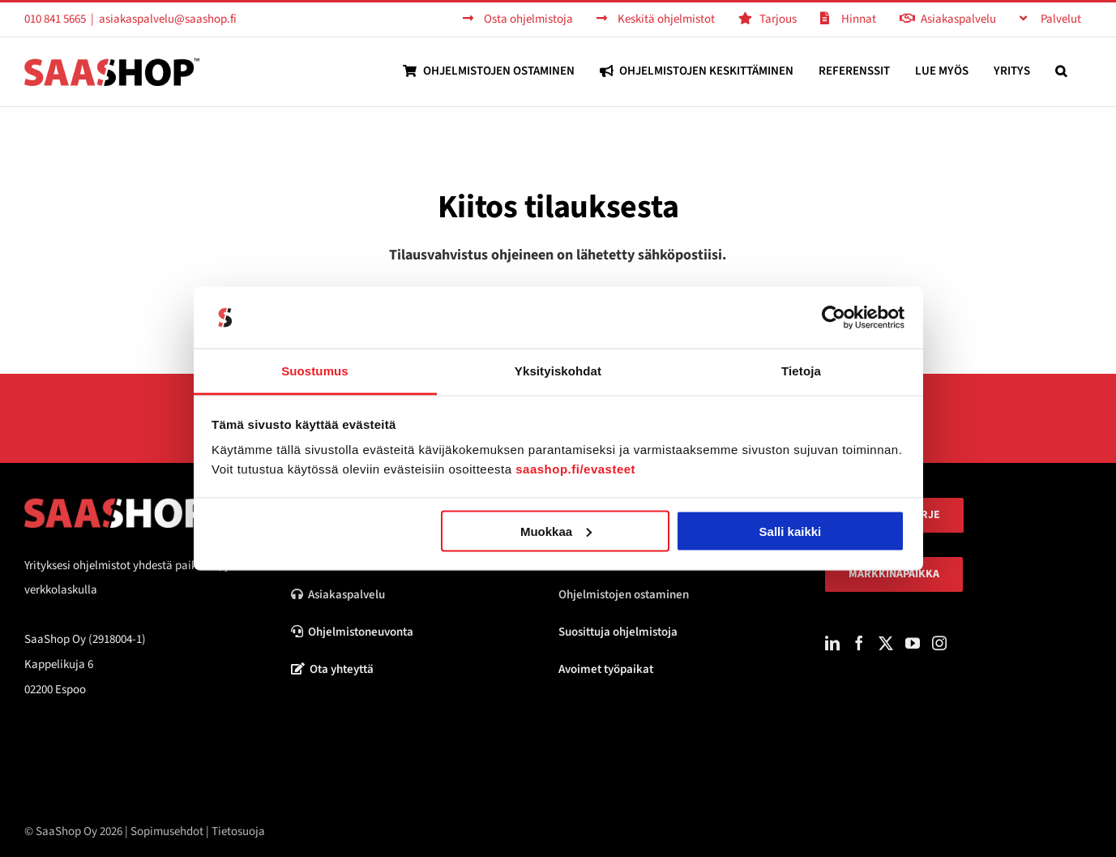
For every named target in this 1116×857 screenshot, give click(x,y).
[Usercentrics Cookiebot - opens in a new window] (833, 318)
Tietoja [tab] (801, 371)
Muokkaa (556, 531)
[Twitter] (886, 643)
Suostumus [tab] (314, 371)
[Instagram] (939, 643)
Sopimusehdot (166, 831)
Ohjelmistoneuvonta (352, 632)
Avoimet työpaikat (605, 669)
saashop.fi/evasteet (575, 469)
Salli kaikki (790, 531)
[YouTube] (912, 643)
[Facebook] (859, 643)
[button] (1061, 71)
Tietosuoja (238, 831)
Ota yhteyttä (332, 669)
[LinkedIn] (832, 643)
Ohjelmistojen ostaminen (623, 594)
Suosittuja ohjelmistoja (618, 632)
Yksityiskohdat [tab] (558, 371)
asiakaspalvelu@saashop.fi (168, 19)
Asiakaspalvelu (338, 594)
